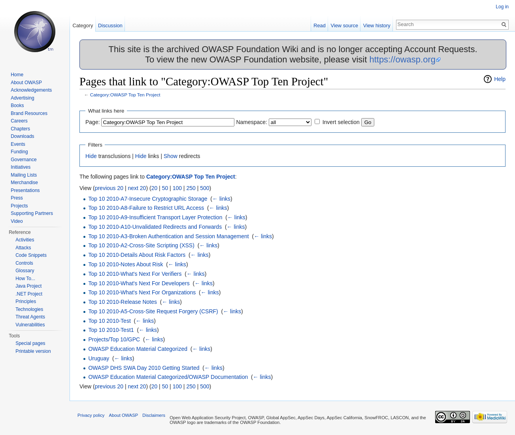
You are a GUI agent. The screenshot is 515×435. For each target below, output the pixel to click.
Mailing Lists (24, 175)
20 (154, 188)
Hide (91, 156)
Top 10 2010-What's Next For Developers (138, 283)
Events (18, 144)
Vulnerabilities (30, 325)
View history (376, 25)
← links (221, 199)
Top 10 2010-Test (109, 321)
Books (17, 105)
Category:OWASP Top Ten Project (125, 94)
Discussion (110, 25)
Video (17, 221)
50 (165, 188)
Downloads (22, 136)
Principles (25, 301)
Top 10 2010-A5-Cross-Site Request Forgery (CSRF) (153, 311)
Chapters (20, 129)
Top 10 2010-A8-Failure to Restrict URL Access (146, 208)
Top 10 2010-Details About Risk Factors (136, 255)
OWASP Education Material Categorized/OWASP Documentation (168, 377)
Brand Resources (29, 113)
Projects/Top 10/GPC (114, 339)
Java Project (28, 286)
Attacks (23, 247)
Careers (19, 121)
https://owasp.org (402, 59)
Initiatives (20, 167)
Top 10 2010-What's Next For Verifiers (134, 274)
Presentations (25, 190)
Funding (19, 151)
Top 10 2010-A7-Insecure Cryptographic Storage (147, 199)
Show (170, 156)
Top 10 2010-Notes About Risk (125, 264)
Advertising (22, 98)
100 (177, 188)
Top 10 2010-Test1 (111, 330)
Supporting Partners (32, 213)
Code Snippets (31, 255)
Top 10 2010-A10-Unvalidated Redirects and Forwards (155, 227)
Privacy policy (90, 415)
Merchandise (24, 182)
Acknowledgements (31, 90)
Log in (502, 6)
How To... (25, 278)
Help (500, 79)
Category (82, 25)
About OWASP (26, 82)
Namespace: (251, 122)
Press (17, 198)
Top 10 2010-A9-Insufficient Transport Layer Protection (155, 217)
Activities (24, 240)
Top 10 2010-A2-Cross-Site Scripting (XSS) (141, 245)
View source (344, 25)
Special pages (30, 343)
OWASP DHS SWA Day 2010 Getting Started (143, 368)
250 (190, 188)
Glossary (24, 270)
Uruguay (98, 358)
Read (319, 25)
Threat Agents (30, 317)
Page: (92, 122)
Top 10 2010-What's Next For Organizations (142, 292)
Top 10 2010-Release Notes (122, 302)
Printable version (33, 351)
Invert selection (341, 122)
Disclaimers (153, 415)
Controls (24, 263)
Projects (19, 206)
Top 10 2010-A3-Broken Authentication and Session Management (168, 236)
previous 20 (109, 188)
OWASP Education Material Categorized (137, 349)
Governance (23, 159)
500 (204, 188)
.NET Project (28, 294)
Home (17, 74)
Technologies (29, 309)
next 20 (137, 188)
